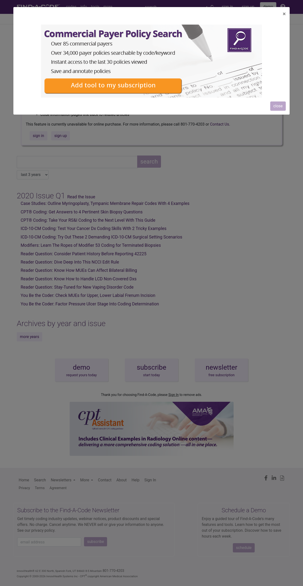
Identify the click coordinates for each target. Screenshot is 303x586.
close (278, 106)
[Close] (284, 14)
